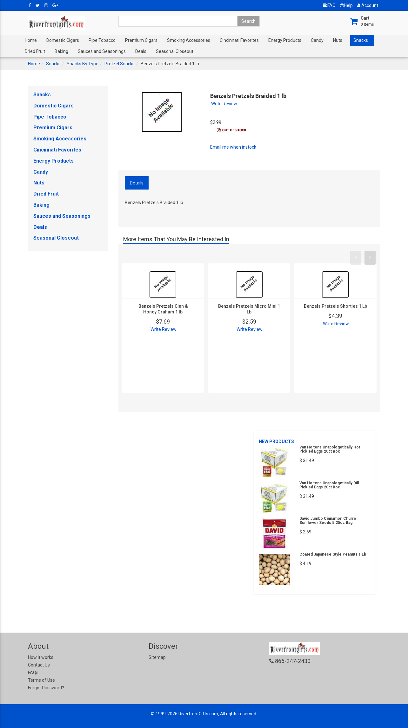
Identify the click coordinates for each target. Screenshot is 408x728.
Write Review (224, 103)
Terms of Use (41, 680)
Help (346, 5)
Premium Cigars (141, 40)
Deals (140, 51)
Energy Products (284, 40)
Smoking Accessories (188, 40)
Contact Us (39, 664)
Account (367, 5)
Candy (317, 40)
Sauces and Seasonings (102, 51)
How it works (40, 657)
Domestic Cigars (62, 40)
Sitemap (157, 657)
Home (31, 40)
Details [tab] (137, 182)
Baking (61, 51)
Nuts (337, 40)
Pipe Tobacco (102, 40)
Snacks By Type (82, 63)
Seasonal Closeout (174, 51)
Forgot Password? (46, 687)
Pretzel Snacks (119, 63)
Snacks (360, 40)
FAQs (33, 672)
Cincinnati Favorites (239, 40)
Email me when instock (233, 147)
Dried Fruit (35, 51)
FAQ (329, 5)
